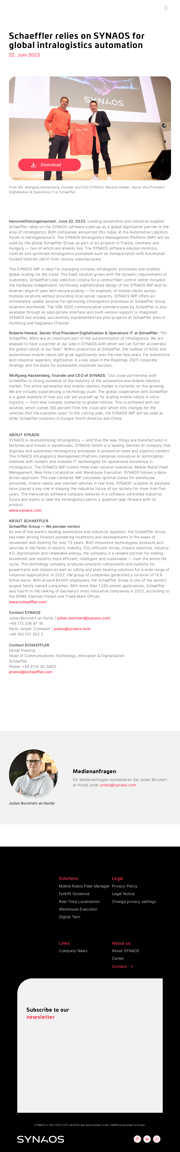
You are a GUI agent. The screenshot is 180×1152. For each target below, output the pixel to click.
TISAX (113, 1125)
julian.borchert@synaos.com (83, 618)
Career (118, 958)
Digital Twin (69, 916)
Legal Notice (123, 893)
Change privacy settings (134, 901)
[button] (166, 8)
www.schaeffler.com (27, 602)
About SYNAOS (125, 950)
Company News (73, 950)
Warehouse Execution (78, 909)
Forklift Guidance (74, 893)
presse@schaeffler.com (30, 671)
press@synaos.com (72, 628)
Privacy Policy (124, 886)
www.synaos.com (25, 510)
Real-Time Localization (79, 901)
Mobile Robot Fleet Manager (84, 886)
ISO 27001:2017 (58, 1125)
